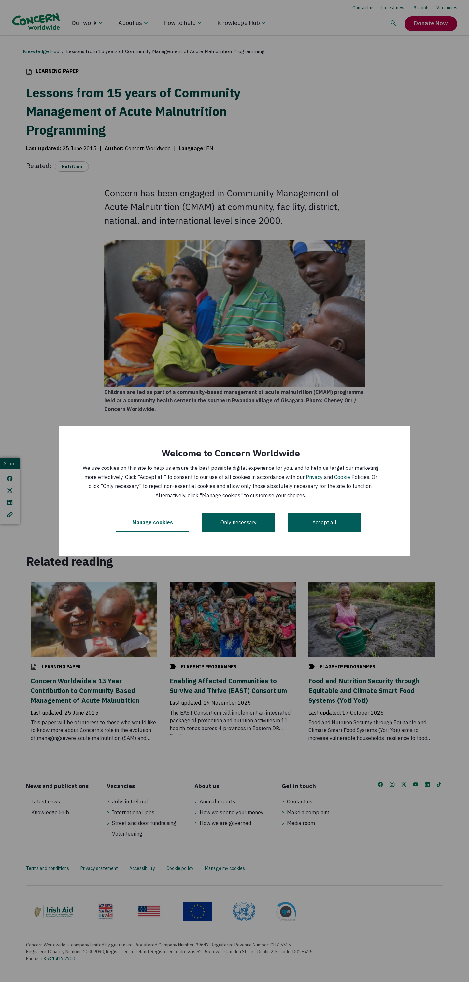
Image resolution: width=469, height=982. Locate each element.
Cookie (342, 477)
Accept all (324, 522)
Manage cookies (152, 522)
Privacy (314, 477)
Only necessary (238, 522)
